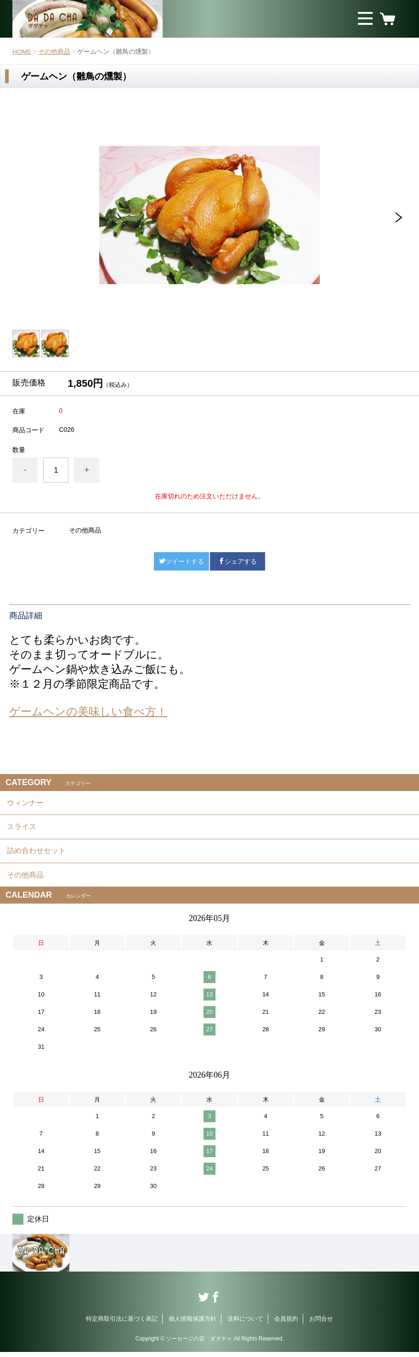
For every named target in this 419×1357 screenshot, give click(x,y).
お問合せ (321, 1323)
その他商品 (55, 51)
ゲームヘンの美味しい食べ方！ (88, 711)
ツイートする (181, 561)
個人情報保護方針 (192, 1323)
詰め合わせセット (36, 854)
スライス (21, 828)
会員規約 (286, 1323)
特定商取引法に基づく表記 (122, 1323)
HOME (22, 51)
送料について (245, 1323)
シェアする (237, 561)
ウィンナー (25, 803)
